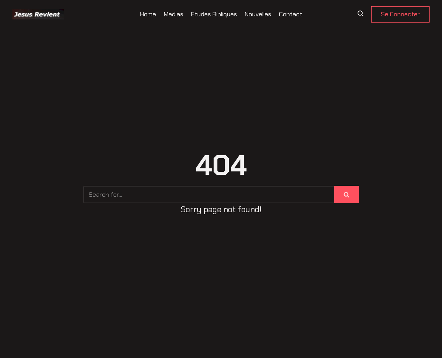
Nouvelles (258, 14)
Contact (290, 14)
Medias (173, 14)
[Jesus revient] (38, 14)
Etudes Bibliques (214, 14)
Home (148, 14)
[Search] (208, 194)
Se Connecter (400, 14)
